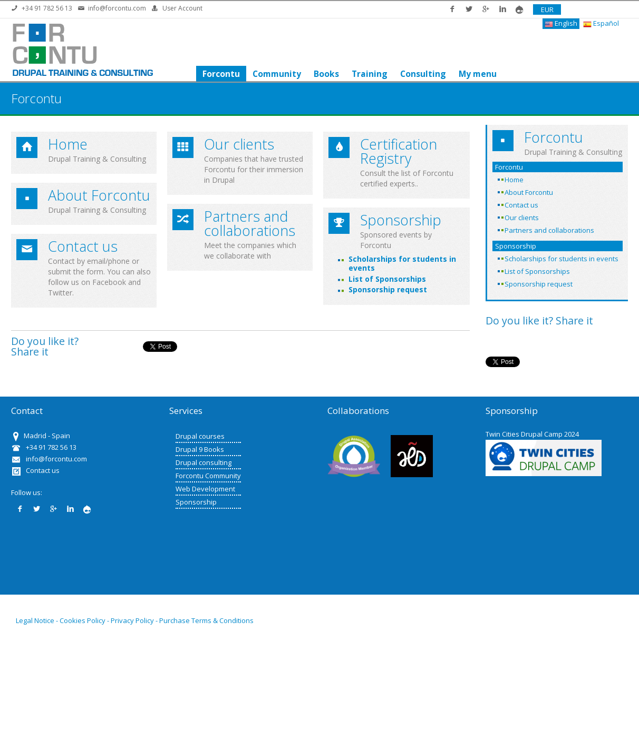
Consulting (423, 74)
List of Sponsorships (387, 279)
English (561, 23)
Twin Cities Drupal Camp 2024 (532, 434)
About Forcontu (99, 195)
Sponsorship (400, 220)
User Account (182, 8)
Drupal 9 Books (200, 449)
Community (276, 74)
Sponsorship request (387, 289)
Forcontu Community (208, 475)
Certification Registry (398, 151)
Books (325, 74)
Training (369, 74)
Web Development (205, 489)
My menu (477, 74)
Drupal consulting (203, 462)
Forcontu (220, 74)
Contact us (83, 246)
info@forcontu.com (117, 8)
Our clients (239, 144)
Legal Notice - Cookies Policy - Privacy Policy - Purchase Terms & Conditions (135, 620)
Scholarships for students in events (402, 263)
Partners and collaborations (249, 223)
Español (601, 23)
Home (68, 144)
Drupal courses (200, 436)
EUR (547, 9)
